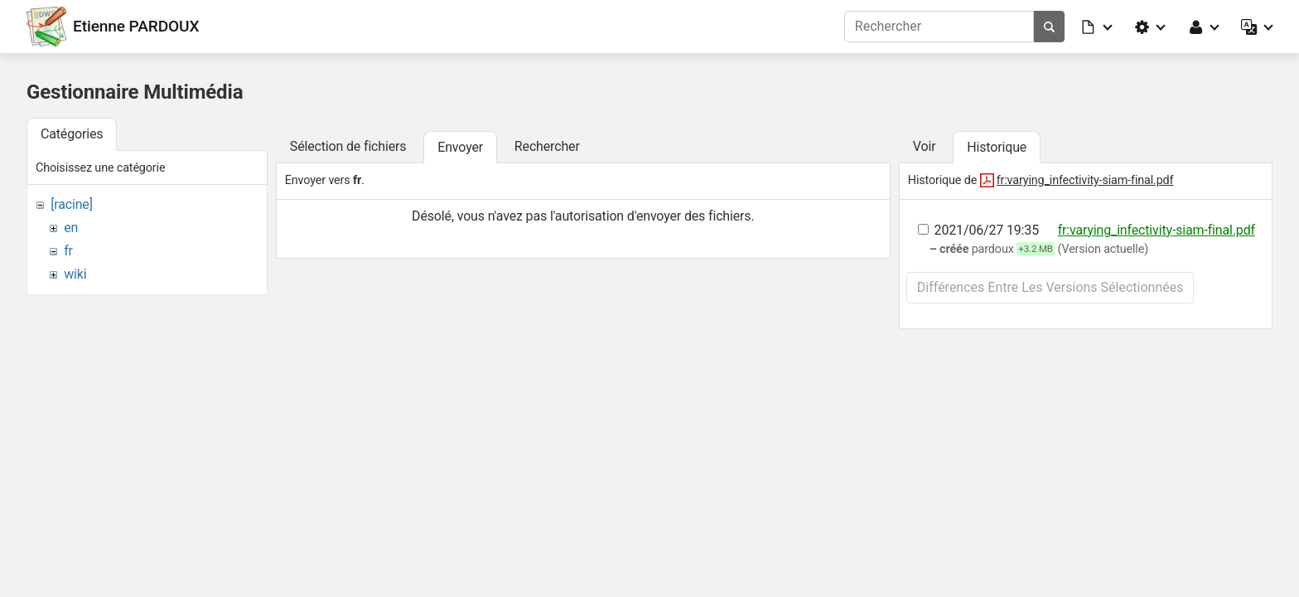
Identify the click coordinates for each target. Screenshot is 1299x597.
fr (68, 251)
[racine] (72, 204)
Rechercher (547, 146)
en (71, 227)
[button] (1097, 26)
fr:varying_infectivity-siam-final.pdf (1085, 180)
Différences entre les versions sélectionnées (1050, 287)
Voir (924, 146)
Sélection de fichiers (348, 146)
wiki (75, 274)
